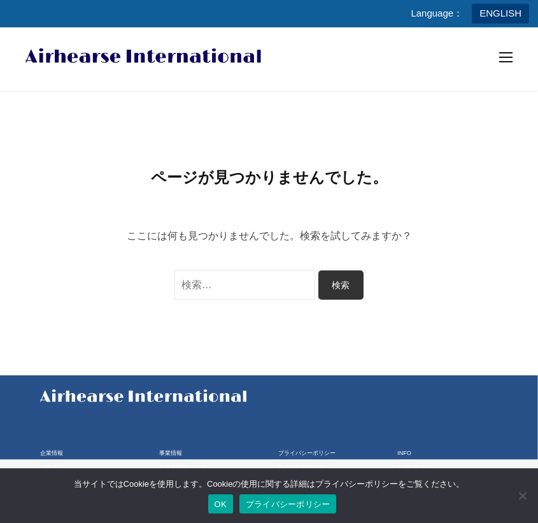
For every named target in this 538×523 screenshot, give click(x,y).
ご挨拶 (48, 467)
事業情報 (170, 453)
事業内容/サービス (183, 467)
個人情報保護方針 (301, 467)
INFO (404, 453)
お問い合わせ (414, 467)
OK (221, 504)
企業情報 (51, 453)
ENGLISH (500, 13)
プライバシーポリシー (307, 453)
